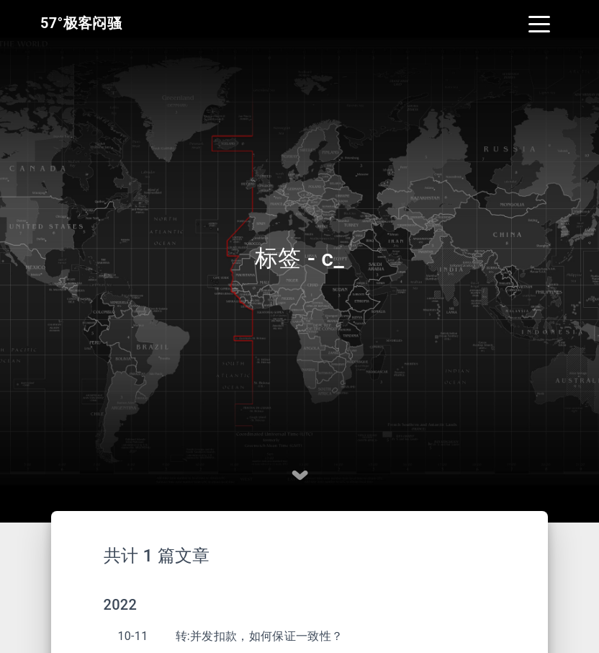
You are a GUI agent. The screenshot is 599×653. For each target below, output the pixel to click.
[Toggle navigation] (539, 23)
